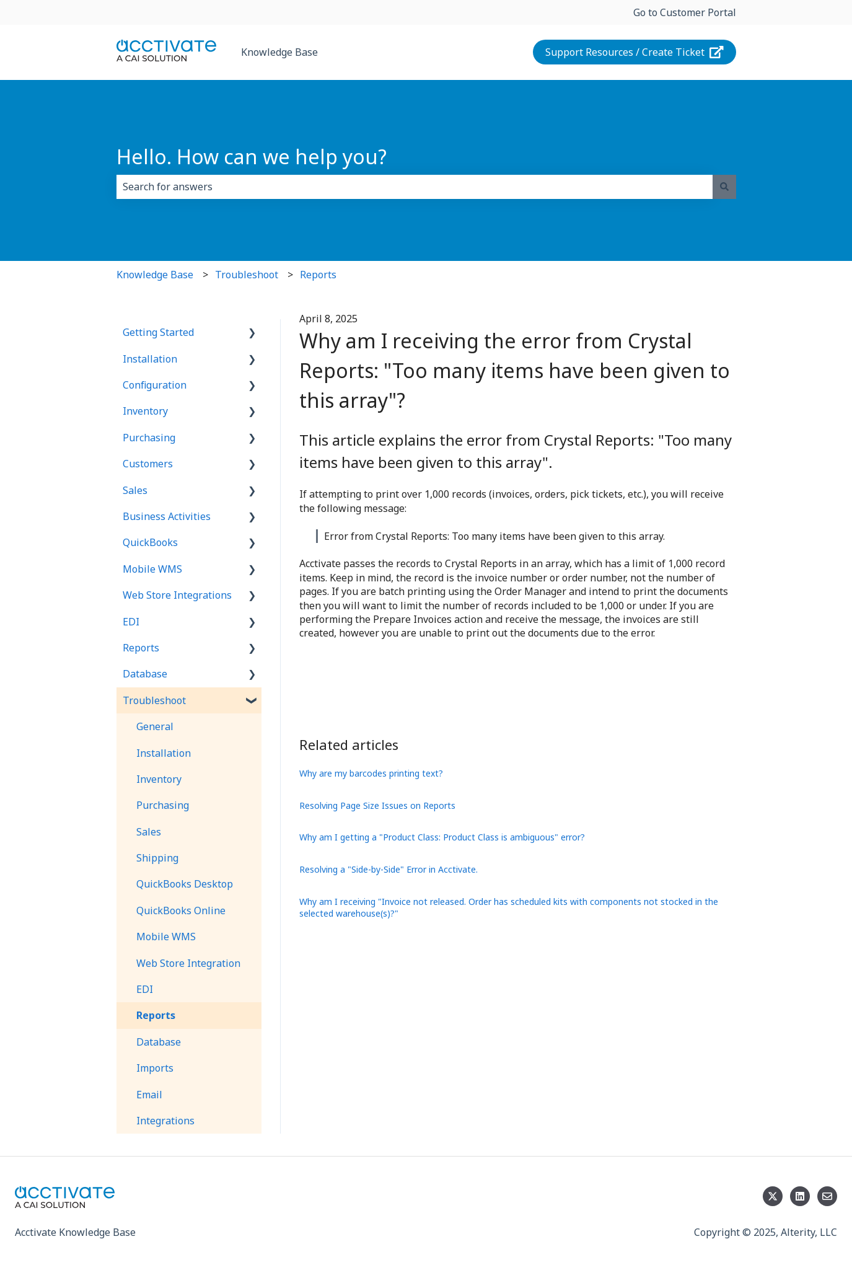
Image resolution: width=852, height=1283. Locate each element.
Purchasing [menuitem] (149, 437)
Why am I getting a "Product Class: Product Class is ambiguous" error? (442, 837)
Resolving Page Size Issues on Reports (377, 805)
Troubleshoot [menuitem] (154, 700)
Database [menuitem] (145, 674)
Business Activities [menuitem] (167, 516)
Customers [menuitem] (148, 463)
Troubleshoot (246, 274)
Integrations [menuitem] (165, 1120)
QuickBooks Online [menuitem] (181, 910)
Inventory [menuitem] (145, 411)
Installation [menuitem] (150, 359)
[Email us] (827, 1196)
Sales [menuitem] (135, 490)
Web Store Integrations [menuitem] (177, 595)
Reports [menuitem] (141, 648)
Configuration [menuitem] (155, 385)
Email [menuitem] (149, 1094)
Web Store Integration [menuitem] (188, 963)
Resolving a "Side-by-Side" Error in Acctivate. (388, 869)
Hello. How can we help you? (251, 156)
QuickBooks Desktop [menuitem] (184, 884)
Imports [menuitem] (154, 1068)
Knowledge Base (279, 52)
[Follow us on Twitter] (773, 1196)
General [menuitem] (154, 726)
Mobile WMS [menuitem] (152, 569)
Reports (318, 274)
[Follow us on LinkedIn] (800, 1196)
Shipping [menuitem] (157, 858)
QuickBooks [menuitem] (150, 542)
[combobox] (414, 186)
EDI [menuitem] (131, 621)
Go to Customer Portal (684, 12)
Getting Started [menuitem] (158, 332)
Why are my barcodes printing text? (371, 773)
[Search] (724, 186)
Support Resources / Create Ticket (634, 52)
